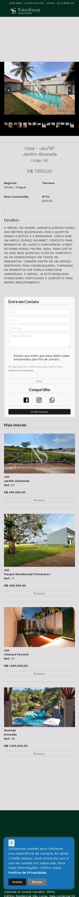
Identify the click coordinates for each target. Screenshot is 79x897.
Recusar (37, 882)
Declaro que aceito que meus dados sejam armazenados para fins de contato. (41, 357)
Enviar (39, 381)
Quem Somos (15, 3)
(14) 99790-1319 (65, 2)
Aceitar (17, 882)
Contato (50, 3)
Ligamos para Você (34, 3)
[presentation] (8, 90)
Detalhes (40, 500)
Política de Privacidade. (27, 873)
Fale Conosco (39, 411)
